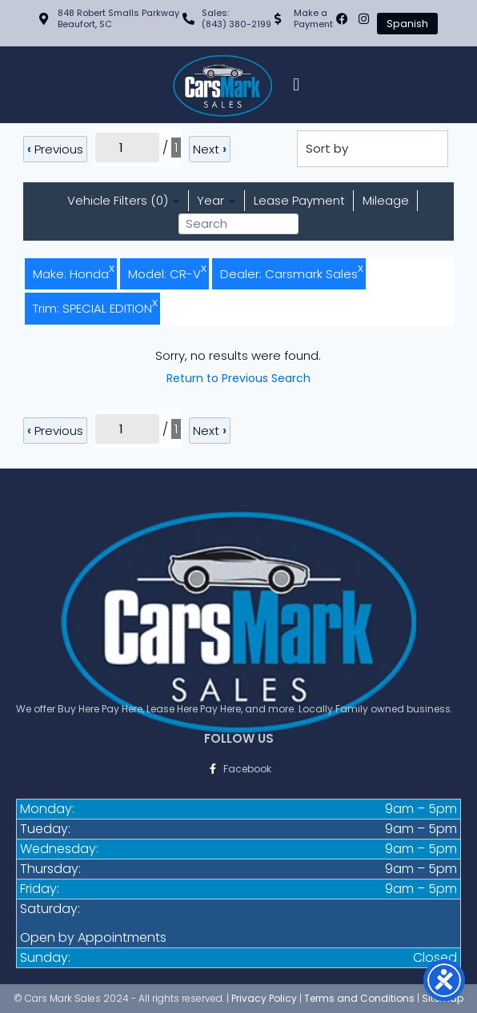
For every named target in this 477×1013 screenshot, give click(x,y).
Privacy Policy (264, 998)
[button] (295, 84)
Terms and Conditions (359, 998)
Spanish (407, 23)
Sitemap (442, 998)
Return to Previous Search (238, 378)
